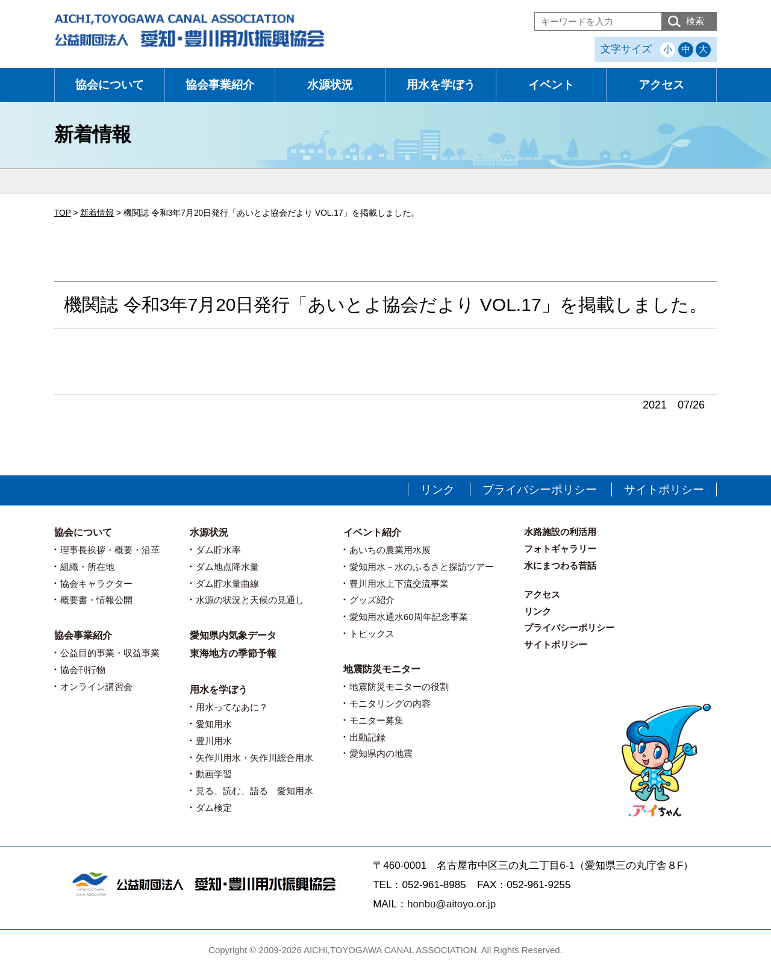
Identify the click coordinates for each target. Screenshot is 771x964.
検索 (695, 21)
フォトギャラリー (560, 548)
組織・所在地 (87, 567)
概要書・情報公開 (96, 600)
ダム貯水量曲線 (227, 583)
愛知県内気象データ (233, 635)
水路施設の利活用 (560, 532)
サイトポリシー (664, 489)
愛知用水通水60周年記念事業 (408, 617)
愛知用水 (214, 724)
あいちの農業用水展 (390, 550)
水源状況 (330, 84)
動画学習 (214, 774)
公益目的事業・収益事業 (110, 653)
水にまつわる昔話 (560, 565)
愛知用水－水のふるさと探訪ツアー (421, 567)
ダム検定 (214, 808)
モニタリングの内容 (390, 703)
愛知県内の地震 (381, 753)
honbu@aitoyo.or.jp (451, 904)
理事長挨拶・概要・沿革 (110, 550)
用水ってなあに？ (232, 707)
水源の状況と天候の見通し (250, 600)
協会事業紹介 (220, 84)
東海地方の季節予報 (233, 653)
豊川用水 (214, 741)
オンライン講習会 (96, 686)
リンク (437, 489)
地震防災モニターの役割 (399, 686)
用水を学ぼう (441, 84)
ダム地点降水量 (227, 567)
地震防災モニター (381, 669)
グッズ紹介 (372, 600)
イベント (551, 84)
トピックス (372, 633)
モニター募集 (376, 720)
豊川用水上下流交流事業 (399, 583)
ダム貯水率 (218, 550)
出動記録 (367, 737)
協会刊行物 (82, 670)
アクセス (661, 84)
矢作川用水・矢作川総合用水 (254, 758)
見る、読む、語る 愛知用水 (254, 791)
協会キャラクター (96, 583)
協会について (109, 84)
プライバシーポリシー (539, 489)
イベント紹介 (372, 532)
